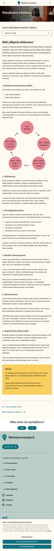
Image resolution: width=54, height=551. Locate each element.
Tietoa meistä (8, 469)
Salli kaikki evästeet (27, 546)
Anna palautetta (9, 463)
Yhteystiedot (8, 476)
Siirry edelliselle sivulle (12, 406)
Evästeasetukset (27, 537)
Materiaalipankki (9, 489)
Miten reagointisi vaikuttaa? (13, 411)
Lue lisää (48, 531)
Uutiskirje (7, 482)
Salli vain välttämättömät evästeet (27, 541)
